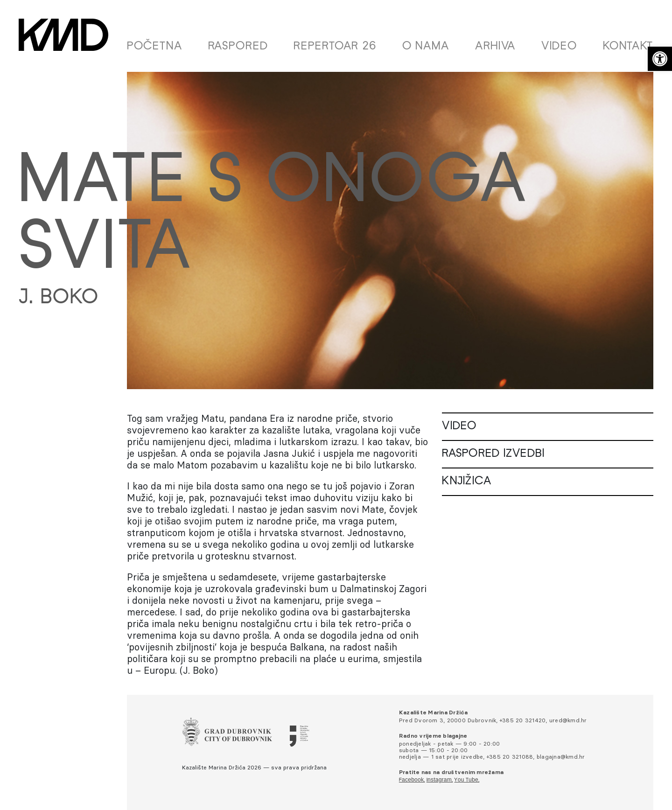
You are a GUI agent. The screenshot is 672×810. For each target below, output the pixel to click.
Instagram (439, 780)
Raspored (238, 46)
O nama (425, 46)
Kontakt (628, 46)
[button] (660, 59)
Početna (154, 46)
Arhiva (495, 46)
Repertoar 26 (335, 46)
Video (559, 46)
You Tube (466, 780)
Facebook (411, 780)
